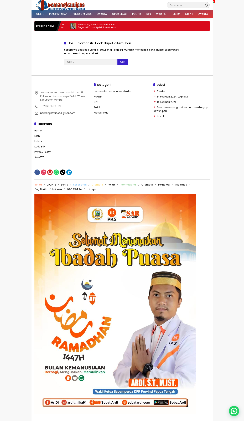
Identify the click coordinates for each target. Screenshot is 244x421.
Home (38, 130)
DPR (96, 102)
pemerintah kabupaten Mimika (112, 91)
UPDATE (51, 184)
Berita (38, 184)
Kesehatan (80, 184)
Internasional (128, 184)
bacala (161, 116)
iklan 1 (37, 136)
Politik (97, 107)
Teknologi (164, 184)
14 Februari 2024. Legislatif (172, 96)
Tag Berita (41, 189)
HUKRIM (98, 96)
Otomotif (97, 184)
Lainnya (57, 189)
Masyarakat (101, 112)
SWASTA (39, 157)
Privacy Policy (42, 152)
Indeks (38, 141)
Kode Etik (39, 146)
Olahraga (181, 184)
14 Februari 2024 (166, 102)
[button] (206, 5)
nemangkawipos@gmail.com (57, 113)
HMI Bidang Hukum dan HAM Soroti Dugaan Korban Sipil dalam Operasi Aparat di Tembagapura (101, 26)
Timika (161, 91)
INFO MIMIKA (74, 189)
